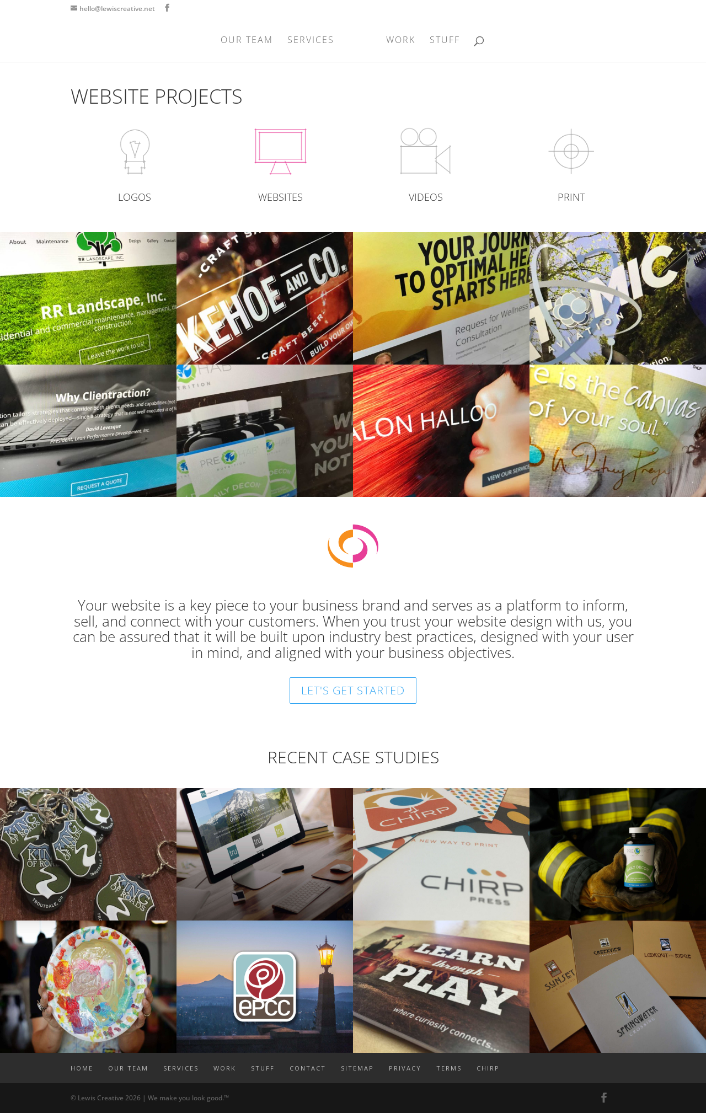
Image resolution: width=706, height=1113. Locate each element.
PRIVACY (405, 1068)
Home (82, 1068)
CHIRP (488, 1068)
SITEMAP (357, 1068)
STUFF (445, 41)
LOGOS (134, 197)
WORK (400, 41)
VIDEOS (426, 197)
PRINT (571, 197)
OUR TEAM (247, 41)
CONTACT (308, 1068)
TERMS (449, 1068)
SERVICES (310, 41)
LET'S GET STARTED (353, 690)
